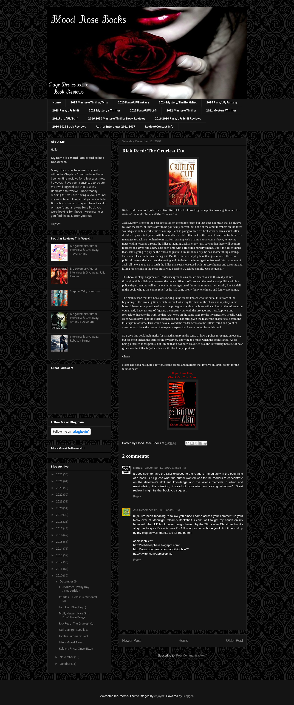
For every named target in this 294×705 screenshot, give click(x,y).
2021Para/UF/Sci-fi (65, 118)
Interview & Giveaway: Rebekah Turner (84, 339)
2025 (59, 474)
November (67, 657)
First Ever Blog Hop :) (72, 607)
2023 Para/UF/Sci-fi (65, 110)
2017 (59, 528)
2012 (59, 562)
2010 (59, 575)
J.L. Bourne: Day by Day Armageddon (74, 589)
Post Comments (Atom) (191, 655)
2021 (59, 501)
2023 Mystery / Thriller (104, 110)
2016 (59, 535)
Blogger (188, 696)
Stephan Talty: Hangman (85, 291)
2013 (59, 555)
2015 (59, 542)
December (67, 581)
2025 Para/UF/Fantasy (133, 102)
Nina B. (138, 467)
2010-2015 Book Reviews (69, 126)
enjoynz (159, 696)
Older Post (234, 640)
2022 (59, 495)
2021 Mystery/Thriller (221, 110)
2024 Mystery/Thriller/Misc (178, 102)
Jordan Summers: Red (73, 636)
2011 (59, 569)
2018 (59, 522)
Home (56, 102)
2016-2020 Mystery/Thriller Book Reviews (116, 118)
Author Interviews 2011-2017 (115, 126)
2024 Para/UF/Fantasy (221, 102)
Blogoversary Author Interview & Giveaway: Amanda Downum (84, 318)
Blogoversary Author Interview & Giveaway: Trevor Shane (84, 250)
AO (135, 510)
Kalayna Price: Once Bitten (76, 649)
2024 (59, 481)
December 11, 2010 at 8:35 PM (165, 467)
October (65, 664)
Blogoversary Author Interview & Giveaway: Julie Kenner (87, 272)
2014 (59, 549)
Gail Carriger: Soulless (73, 630)
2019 (59, 515)
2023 (59, 488)
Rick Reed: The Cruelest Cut (76, 623)
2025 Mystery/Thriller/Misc (89, 102)
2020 (59, 508)
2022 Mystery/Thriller (181, 110)
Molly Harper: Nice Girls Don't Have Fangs (74, 615)
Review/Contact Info (159, 126)
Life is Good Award (71, 642)
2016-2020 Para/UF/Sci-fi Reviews (178, 118)
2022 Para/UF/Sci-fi (143, 110)
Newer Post (131, 640)
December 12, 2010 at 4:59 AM (159, 510)
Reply (137, 496)
